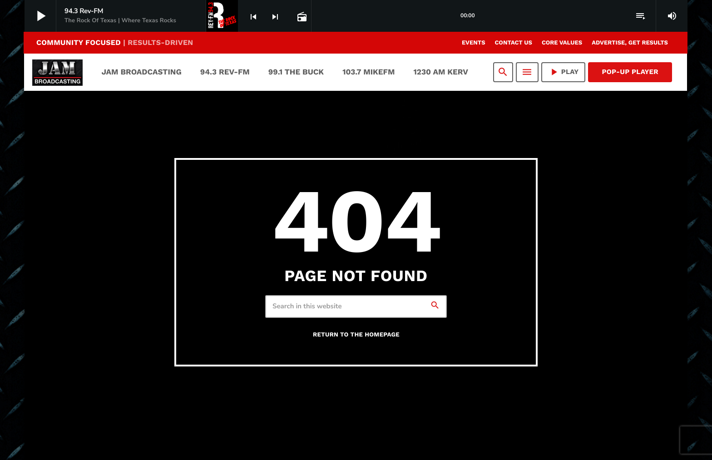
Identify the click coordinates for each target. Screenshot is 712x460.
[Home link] (57, 72)
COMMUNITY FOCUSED (114, 42)
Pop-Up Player (630, 72)
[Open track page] (301, 16)
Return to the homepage (356, 334)
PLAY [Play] (563, 72)
